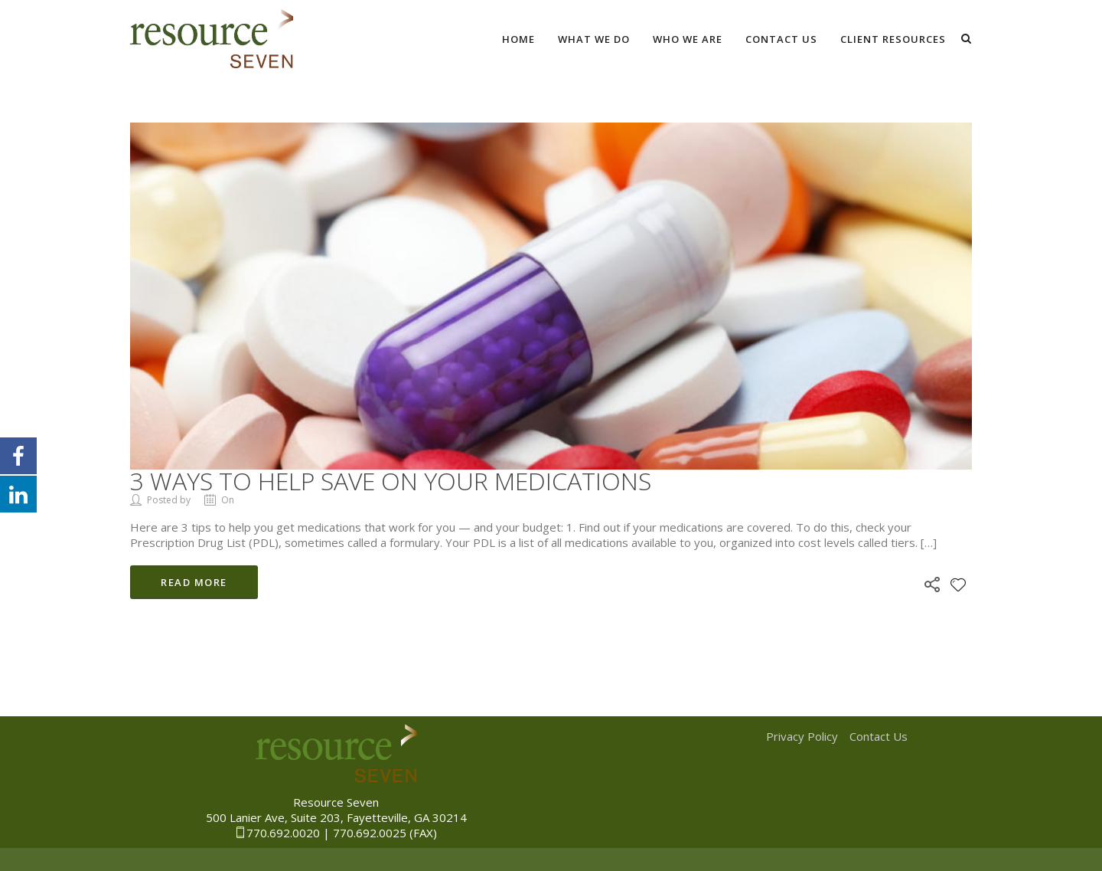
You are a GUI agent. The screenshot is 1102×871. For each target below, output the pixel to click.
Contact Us (781, 39)
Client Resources (893, 39)
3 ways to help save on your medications (390, 480)
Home (518, 39)
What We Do (594, 39)
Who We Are (687, 39)
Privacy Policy (802, 736)
